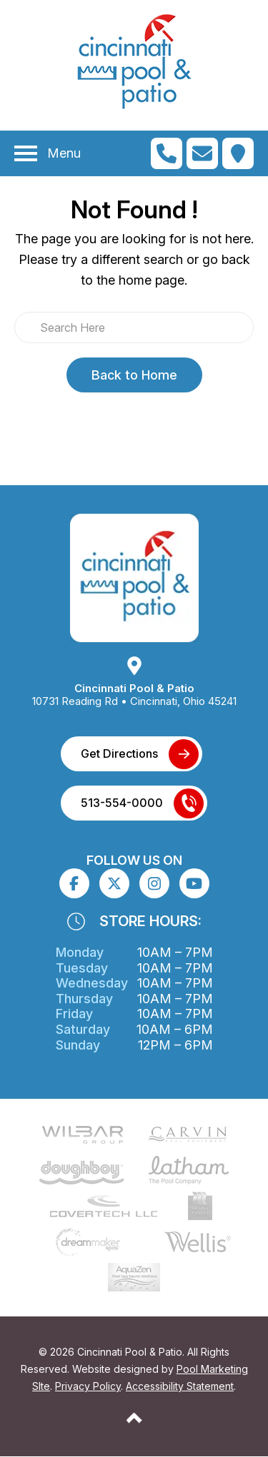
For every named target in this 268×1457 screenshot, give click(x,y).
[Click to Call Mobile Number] (166, 153)
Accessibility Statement (180, 1386)
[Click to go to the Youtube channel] (194, 883)
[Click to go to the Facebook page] (74, 883)
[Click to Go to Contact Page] (202, 153)
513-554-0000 (122, 803)
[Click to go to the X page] (114, 883)
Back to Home (134, 374)
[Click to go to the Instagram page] (154, 883)
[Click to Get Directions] (238, 153)
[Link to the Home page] (134, 577)
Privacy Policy (88, 1386)
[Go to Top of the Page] (134, 1418)
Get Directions (119, 753)
